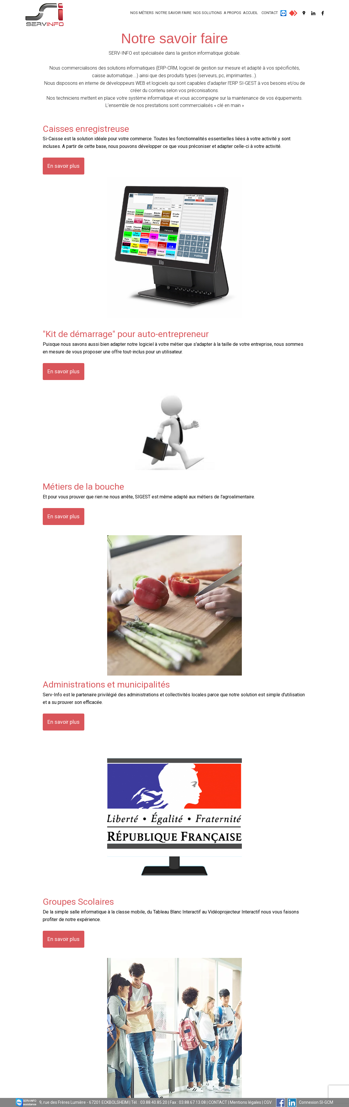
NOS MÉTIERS (142, 13)
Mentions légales (245, 1102)
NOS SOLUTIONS (207, 13)
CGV (268, 1102)
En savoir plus (63, 166)
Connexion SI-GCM (316, 1102)
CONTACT (269, 13)
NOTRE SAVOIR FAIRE (173, 13)
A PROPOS (232, 13)
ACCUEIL (250, 13)
